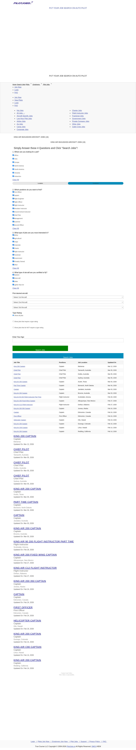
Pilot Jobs (48, 84)
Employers (38, 84)
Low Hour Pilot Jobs (24, 118)
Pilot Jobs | (75, 741)
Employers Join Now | (61, 741)
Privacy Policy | (96, 741)
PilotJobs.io (71, 746)
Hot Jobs (20, 110)
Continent (96, 183)
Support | (85, 741)
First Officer (17, 416)
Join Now (17, 87)
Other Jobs (76, 124)
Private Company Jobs (80, 121)
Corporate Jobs (22, 129)
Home (14, 84)
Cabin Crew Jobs (78, 127)
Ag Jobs (20, 124)
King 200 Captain (19, 366)
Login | (34, 741)
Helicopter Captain (20, 420)
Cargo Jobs (21, 127)
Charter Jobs (77, 110)
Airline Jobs (21, 121)
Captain (16, 389)
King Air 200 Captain (20, 382)
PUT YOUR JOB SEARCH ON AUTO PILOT (68, 8)
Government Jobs (79, 118)
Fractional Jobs (78, 116)
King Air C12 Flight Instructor (23, 405)
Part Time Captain (20, 385)
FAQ (16, 93)
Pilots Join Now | (45, 741)
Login (16, 90)
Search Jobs (21, 84)
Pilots (29, 84)
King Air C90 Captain (21, 427)
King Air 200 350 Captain (22, 408)
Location (40, 183)
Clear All (16, 180)
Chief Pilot (17, 370)
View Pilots (18, 100)
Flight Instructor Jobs (80, 113)
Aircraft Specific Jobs (25, 116)
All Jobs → (21, 113)
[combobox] (68, 297)
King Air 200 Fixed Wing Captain (24, 401)
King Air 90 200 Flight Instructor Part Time (27, 397)
